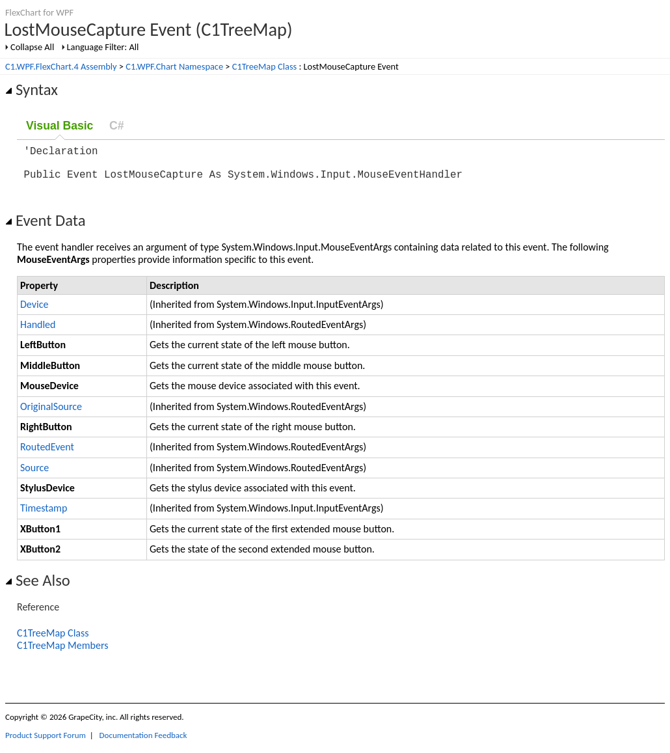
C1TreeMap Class (264, 66)
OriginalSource (51, 414)
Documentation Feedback (143, 743)
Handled (37, 332)
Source (34, 475)
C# (116, 125)
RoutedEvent (47, 454)
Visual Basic (59, 125)
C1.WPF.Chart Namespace (174, 66)
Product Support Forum (45, 743)
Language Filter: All (103, 47)
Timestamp (43, 516)
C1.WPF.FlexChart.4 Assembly (61, 66)
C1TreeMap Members (62, 653)
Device (34, 312)
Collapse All (32, 47)
